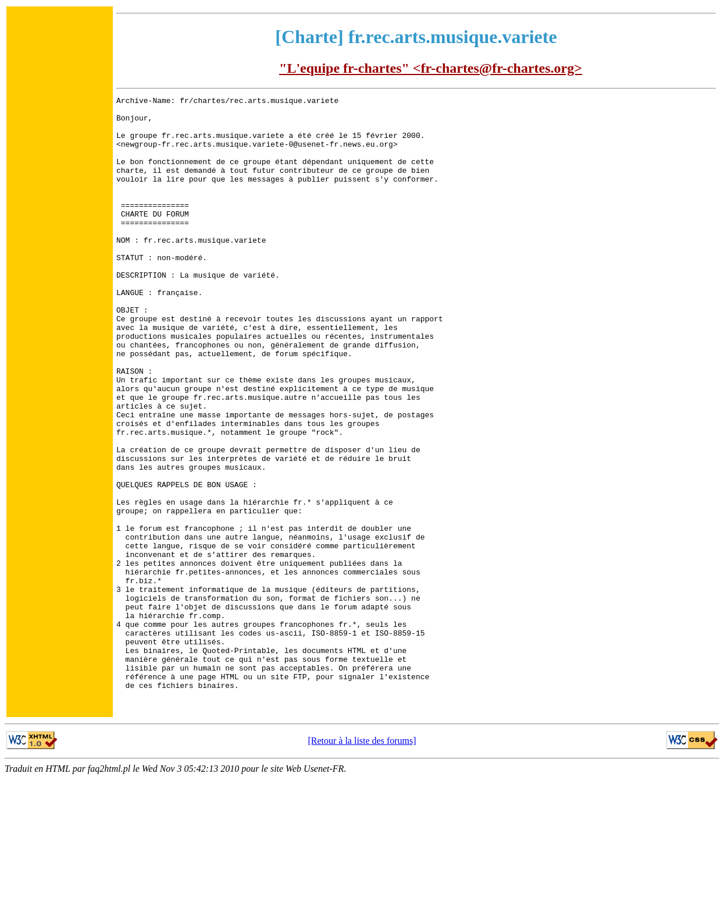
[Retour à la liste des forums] (362, 863)
